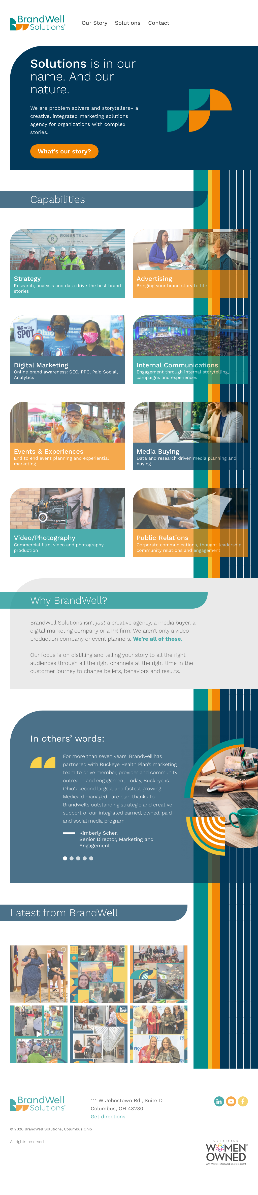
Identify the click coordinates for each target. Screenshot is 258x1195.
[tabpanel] (120, 800)
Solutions (128, 23)
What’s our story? (64, 151)
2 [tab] (72, 858)
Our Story (94, 23)
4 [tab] (85, 858)
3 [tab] (78, 858)
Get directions (108, 1116)
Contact (158, 23)
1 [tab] (65, 858)
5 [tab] (91, 858)
